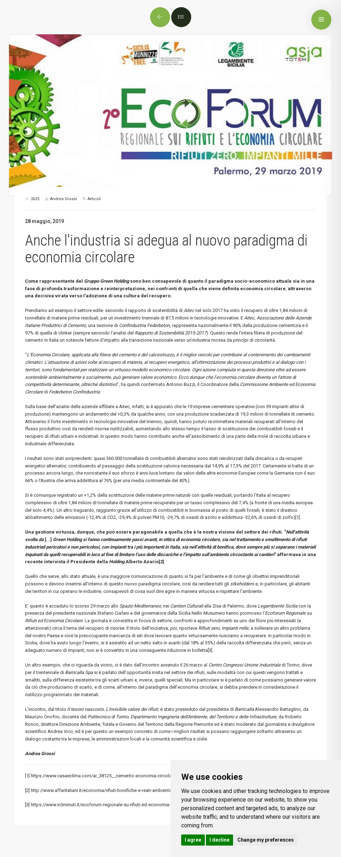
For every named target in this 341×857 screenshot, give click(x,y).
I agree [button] (193, 840)
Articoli (94, 199)
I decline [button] (219, 840)
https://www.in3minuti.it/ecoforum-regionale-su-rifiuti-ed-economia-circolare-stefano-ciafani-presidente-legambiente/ (152, 804)
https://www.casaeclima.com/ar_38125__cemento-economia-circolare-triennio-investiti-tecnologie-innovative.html (148, 775)
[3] (210, 650)
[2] (27, 790)
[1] (297, 517)
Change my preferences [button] (265, 840)
